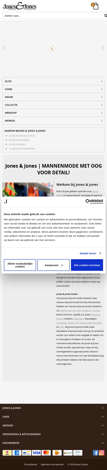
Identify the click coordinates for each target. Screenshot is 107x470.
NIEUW (9, 97)
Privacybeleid (30, 444)
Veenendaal (86, 322)
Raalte (71, 322)
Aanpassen (54, 265)
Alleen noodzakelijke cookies (20, 265)
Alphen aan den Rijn (71, 310)
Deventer (95, 314)
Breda (96, 310)
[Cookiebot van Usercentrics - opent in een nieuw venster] (88, 201)
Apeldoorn (87, 310)
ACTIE (8, 81)
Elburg (59, 318)
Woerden (97, 322)
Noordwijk (61, 322)
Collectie (11, 104)
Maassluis (79, 318)
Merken (10, 120)
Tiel (77, 322)
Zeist (61, 326)
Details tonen (88, 253)
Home (8, 89)
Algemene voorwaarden (52, 444)
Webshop (11, 112)
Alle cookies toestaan (87, 265)
